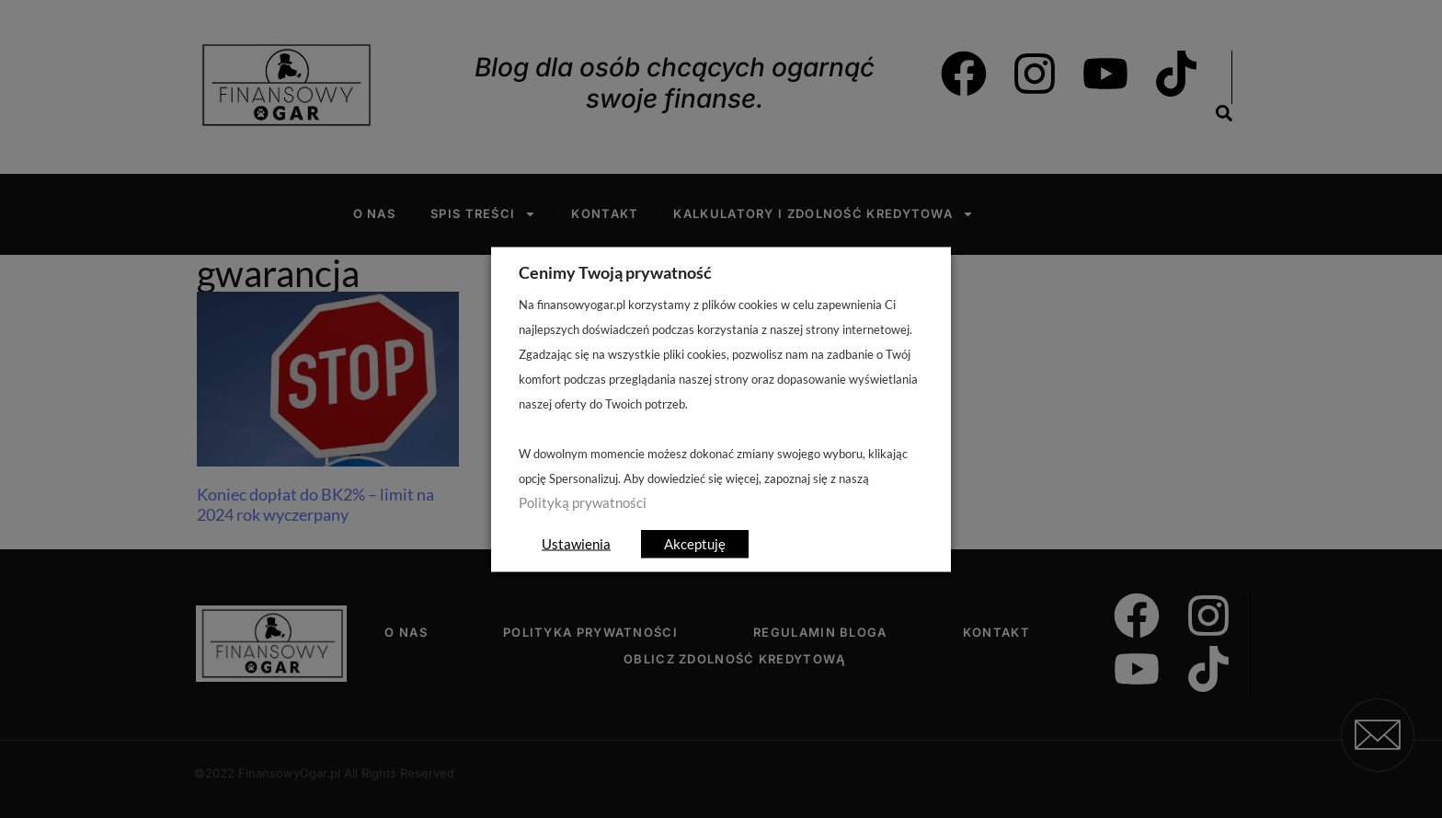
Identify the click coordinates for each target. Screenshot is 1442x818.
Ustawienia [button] (576, 543)
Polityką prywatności (583, 502)
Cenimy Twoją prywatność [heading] (615, 271)
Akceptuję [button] (695, 543)
